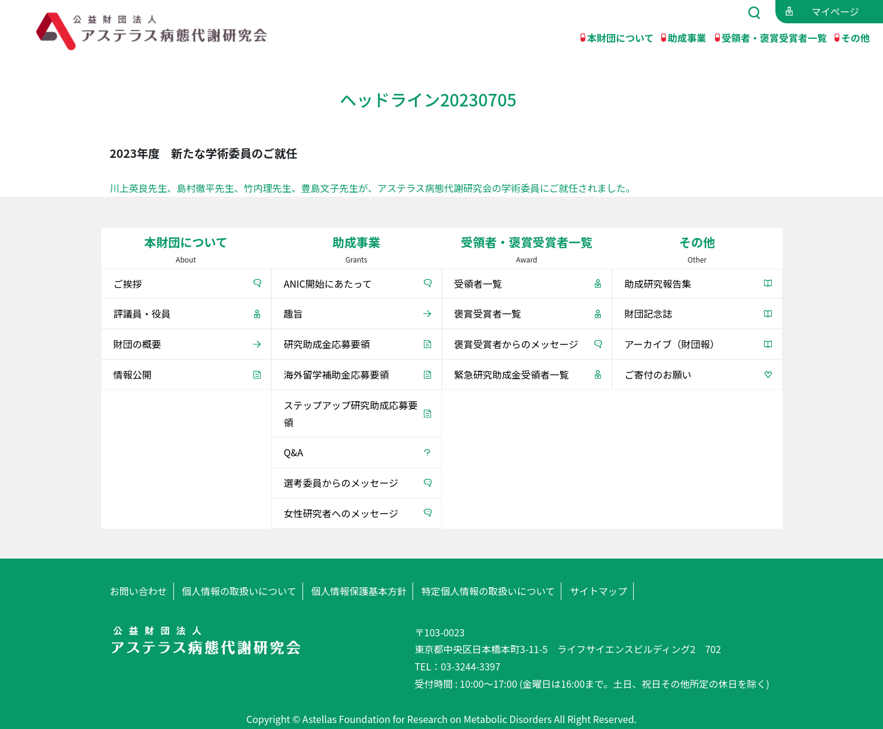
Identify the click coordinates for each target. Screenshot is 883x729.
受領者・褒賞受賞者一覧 (774, 37)
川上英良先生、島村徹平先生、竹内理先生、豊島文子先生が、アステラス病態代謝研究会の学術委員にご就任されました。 (372, 188)
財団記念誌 (649, 313)
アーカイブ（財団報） (672, 344)
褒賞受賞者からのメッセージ (516, 344)
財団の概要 (137, 344)
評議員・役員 (142, 313)
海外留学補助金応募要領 (336, 374)
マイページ (835, 11)
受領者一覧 (478, 283)
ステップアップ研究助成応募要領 (351, 413)
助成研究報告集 (658, 283)
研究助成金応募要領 (327, 344)
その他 (855, 37)
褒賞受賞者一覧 (487, 313)
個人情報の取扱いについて (239, 591)
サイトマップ (598, 591)
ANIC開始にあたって (328, 283)
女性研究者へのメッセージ (341, 513)
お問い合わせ (138, 591)
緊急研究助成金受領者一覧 (511, 374)
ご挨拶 (128, 283)
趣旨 (293, 313)
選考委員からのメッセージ (341, 482)
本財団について (620, 37)
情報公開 (133, 374)
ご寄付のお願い (658, 374)
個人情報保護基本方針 (359, 591)
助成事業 (687, 37)
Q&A (293, 452)
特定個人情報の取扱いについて (488, 591)
